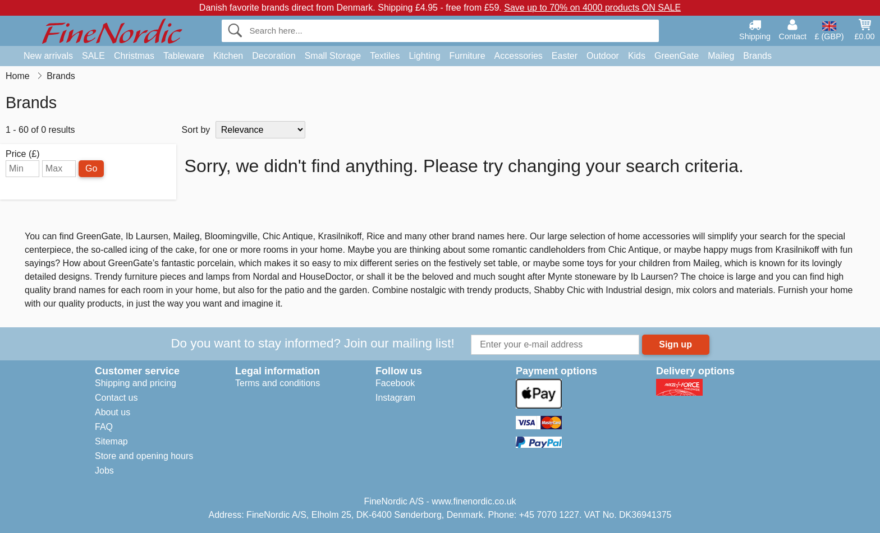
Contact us (116, 397)
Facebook (395, 383)
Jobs (104, 470)
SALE (93, 56)
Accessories (518, 56)
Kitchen (228, 56)
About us (112, 412)
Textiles (385, 56)
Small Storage (333, 56)
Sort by (196, 130)
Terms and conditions (277, 383)
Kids (636, 56)
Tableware (183, 56)
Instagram (395, 397)
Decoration (273, 56)
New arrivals (48, 56)
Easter (565, 56)
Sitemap (111, 441)
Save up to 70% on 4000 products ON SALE (592, 7)
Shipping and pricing (135, 383)
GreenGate (676, 56)
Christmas (134, 56)
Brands (757, 56)
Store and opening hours (144, 456)
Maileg (721, 56)
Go (91, 168)
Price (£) (22, 154)
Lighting (425, 56)
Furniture (467, 56)
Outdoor (602, 56)
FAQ (104, 427)
